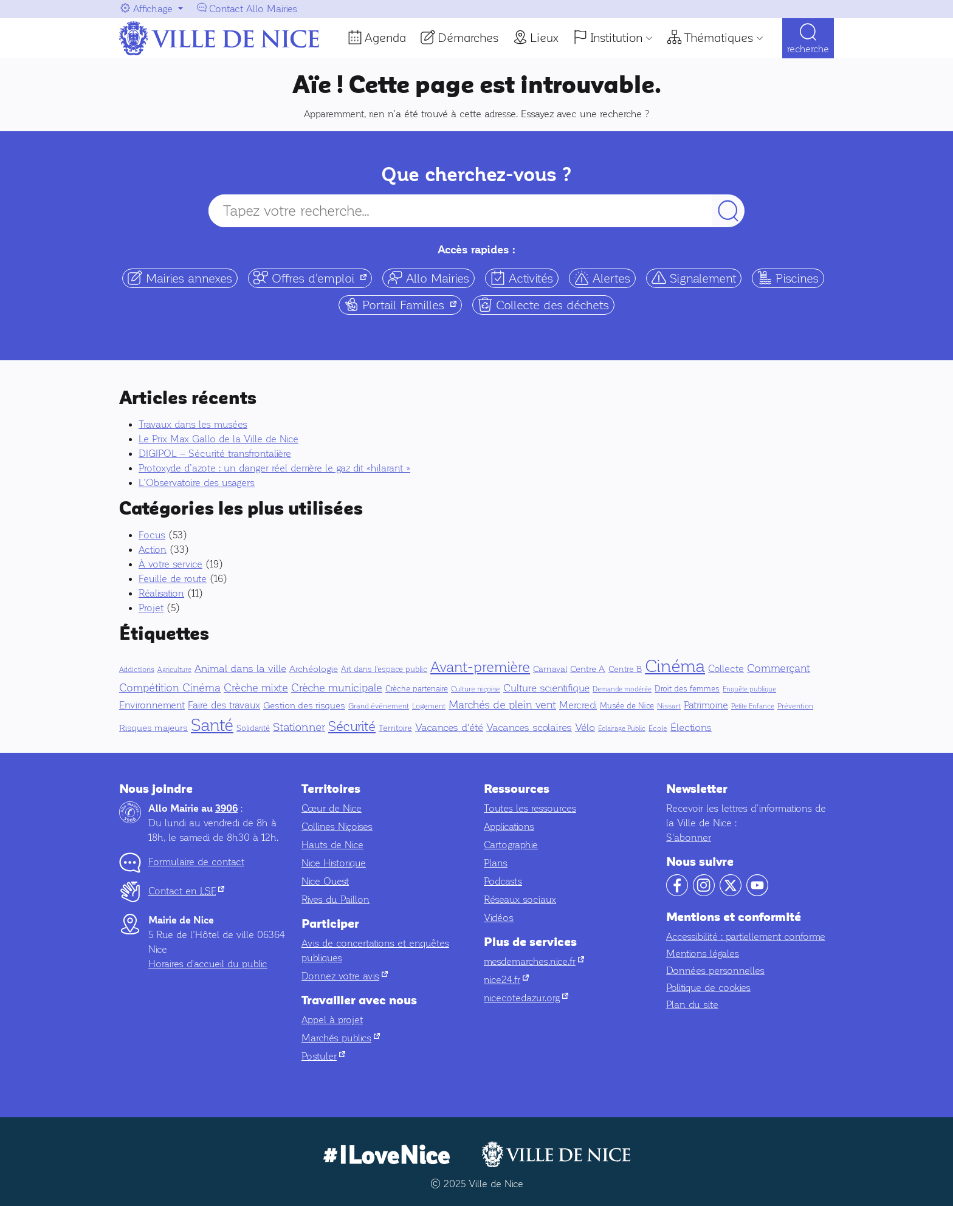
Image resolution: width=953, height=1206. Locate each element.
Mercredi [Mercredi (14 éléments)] (578, 705)
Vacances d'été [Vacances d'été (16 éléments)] (449, 727)
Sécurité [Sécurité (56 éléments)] (352, 726)
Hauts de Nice (332, 845)
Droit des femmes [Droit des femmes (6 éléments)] (687, 689)
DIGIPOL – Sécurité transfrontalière (215, 453)
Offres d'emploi (312, 278)
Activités (521, 278)
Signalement (694, 278)
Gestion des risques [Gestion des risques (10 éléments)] (304, 705)
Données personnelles (715, 970)
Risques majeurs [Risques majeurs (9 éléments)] (153, 728)
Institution (616, 37)
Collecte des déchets (543, 304)
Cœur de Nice (331, 808)
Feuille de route (173, 579)
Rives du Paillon (335, 899)
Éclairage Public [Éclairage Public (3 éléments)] (621, 728)
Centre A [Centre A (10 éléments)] (587, 669)
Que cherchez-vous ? (476, 174)
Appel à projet (332, 1020)
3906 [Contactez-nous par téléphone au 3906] (226, 808)
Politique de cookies (708, 987)
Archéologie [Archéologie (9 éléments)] (313, 669)
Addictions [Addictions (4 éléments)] (136, 670)
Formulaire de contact (196, 862)
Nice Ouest (325, 881)
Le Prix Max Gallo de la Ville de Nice (218, 439)
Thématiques (718, 37)
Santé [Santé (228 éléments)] (212, 725)
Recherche (808, 49)
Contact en (186, 891)
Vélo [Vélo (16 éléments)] (585, 727)
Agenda (385, 37)
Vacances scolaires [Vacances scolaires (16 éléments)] (529, 727)
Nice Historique (333, 863)
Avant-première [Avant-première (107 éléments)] (480, 667)
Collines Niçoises (337, 826)
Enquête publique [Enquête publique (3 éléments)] (749, 689)
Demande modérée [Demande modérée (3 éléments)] (622, 689)
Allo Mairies (428, 278)
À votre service (170, 564)
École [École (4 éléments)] (658, 729)
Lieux (544, 37)
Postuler (323, 1056)
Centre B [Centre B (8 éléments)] (625, 669)
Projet (151, 608)
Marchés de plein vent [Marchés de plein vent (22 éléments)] (502, 705)
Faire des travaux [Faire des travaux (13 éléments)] (224, 705)
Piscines (788, 278)
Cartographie (511, 845)
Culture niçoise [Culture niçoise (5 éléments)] (475, 689)
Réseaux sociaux (520, 899)
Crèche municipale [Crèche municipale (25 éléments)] (336, 688)
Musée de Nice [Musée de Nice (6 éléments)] (627, 706)
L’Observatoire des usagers (197, 483)
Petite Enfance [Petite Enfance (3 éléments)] (752, 706)
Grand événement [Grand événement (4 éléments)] (378, 706)
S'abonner (688, 837)
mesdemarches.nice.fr (534, 961)
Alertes (602, 278)
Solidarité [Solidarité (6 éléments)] (253, 728)
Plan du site (692, 1004)
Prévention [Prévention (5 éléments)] (795, 706)
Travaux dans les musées (193, 424)
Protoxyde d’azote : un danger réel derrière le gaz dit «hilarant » (274, 468)
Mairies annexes (180, 278)
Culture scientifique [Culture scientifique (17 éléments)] (546, 688)
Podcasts (503, 881)
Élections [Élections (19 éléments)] (691, 727)
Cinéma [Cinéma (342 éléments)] (675, 666)
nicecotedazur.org (526, 998)
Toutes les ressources (530, 808)
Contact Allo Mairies (253, 9)
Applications (509, 826)
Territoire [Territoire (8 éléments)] (395, 728)
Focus (152, 535)
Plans (495, 863)
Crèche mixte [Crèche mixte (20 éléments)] (256, 688)
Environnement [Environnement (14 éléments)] (152, 705)
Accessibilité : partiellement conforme (745, 936)
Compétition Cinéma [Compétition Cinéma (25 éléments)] (170, 688)
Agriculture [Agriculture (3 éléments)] (174, 669)
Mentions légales (702, 953)
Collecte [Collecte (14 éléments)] (726, 668)
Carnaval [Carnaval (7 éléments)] (550, 669)
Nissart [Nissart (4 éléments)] (669, 706)
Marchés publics (340, 1038)
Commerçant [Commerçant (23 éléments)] (778, 668)
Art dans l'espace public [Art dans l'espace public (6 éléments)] (384, 669)
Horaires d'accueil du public (207, 964)
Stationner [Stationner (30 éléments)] (299, 727)
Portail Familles (403, 304)
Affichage (153, 9)
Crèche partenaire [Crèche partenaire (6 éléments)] (416, 689)
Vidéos (499, 918)
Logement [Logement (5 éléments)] (429, 706)
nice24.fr (506, 980)
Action (153, 549)
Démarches (468, 37)
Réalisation (161, 593)
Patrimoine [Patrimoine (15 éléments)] (706, 705)
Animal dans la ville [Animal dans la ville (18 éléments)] (240, 668)
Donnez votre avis (344, 976)
